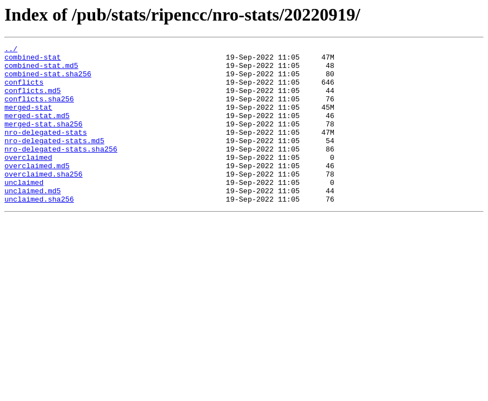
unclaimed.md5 (32, 221)
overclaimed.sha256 (43, 200)
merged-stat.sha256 (43, 140)
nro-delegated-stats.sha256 (60, 170)
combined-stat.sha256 (47, 80)
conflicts (23, 90)
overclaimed (28, 180)
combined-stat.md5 (41, 70)
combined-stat (32, 60)
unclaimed (23, 211)
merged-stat (28, 120)
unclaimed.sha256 (39, 231)
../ (10, 50)
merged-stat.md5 (37, 130)
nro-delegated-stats (45, 150)
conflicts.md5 (32, 100)
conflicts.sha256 (39, 110)
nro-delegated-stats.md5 (54, 160)
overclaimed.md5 (37, 190)
